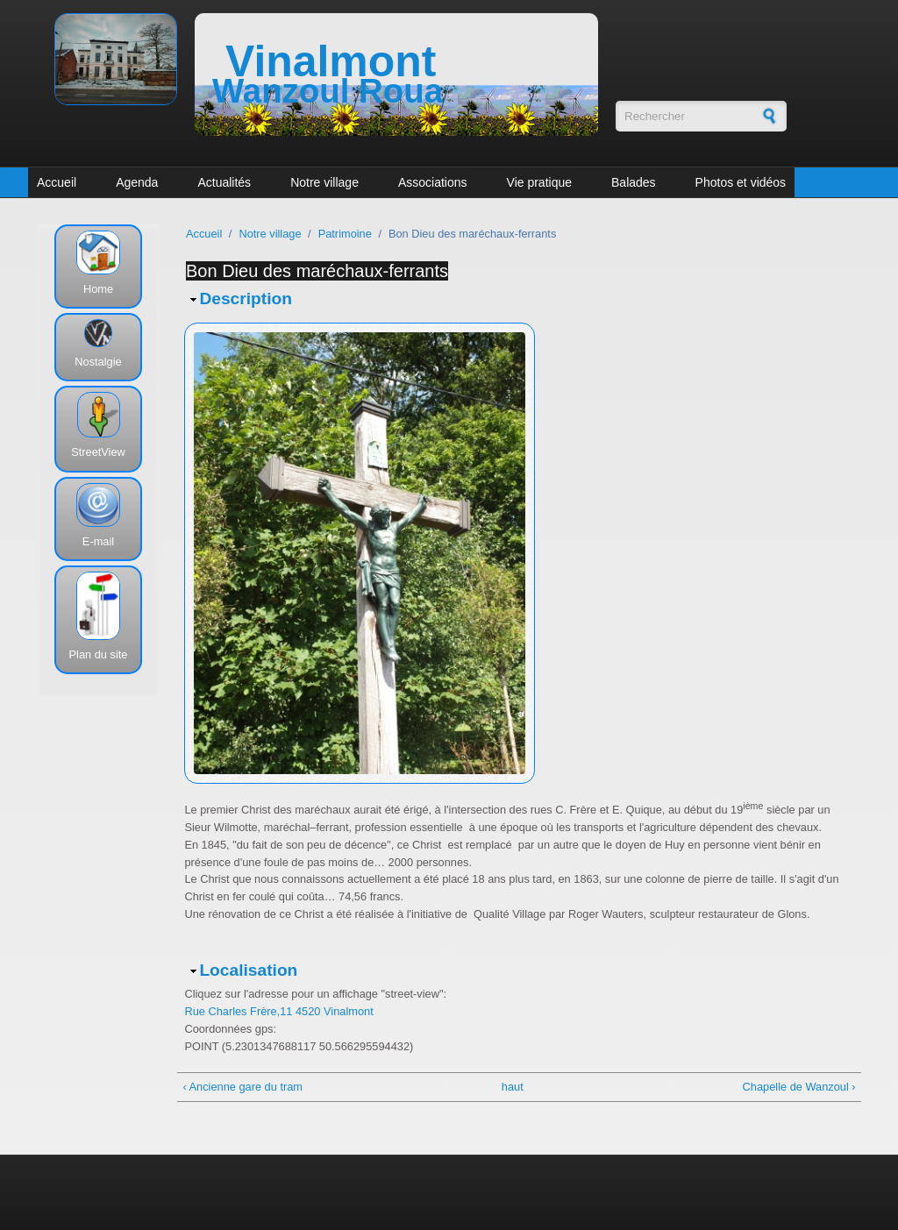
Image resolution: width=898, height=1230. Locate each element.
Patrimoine (345, 233)
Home (98, 288)
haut (513, 1086)
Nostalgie (98, 361)
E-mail (98, 541)
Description (245, 298)
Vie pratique (539, 182)
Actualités (224, 182)
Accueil (56, 182)
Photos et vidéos (741, 182)
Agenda (137, 182)
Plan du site (98, 654)
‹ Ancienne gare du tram (242, 1086)
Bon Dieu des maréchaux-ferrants (317, 271)
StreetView (98, 452)
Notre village (324, 182)
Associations (432, 182)
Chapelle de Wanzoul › (799, 1086)
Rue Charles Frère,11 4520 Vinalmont (278, 1011)
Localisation (248, 970)
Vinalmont (330, 61)
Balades (633, 182)
